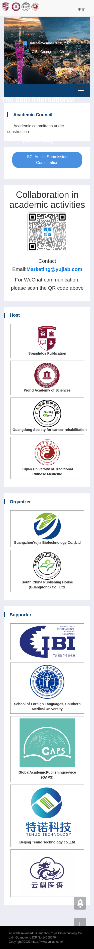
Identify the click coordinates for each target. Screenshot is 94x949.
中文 (81, 9)
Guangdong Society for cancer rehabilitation (50, 430)
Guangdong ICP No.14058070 (35, 937)
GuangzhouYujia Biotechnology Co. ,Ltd (47, 542)
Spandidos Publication (47, 353)
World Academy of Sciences (47, 390)
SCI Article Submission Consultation (47, 160)
